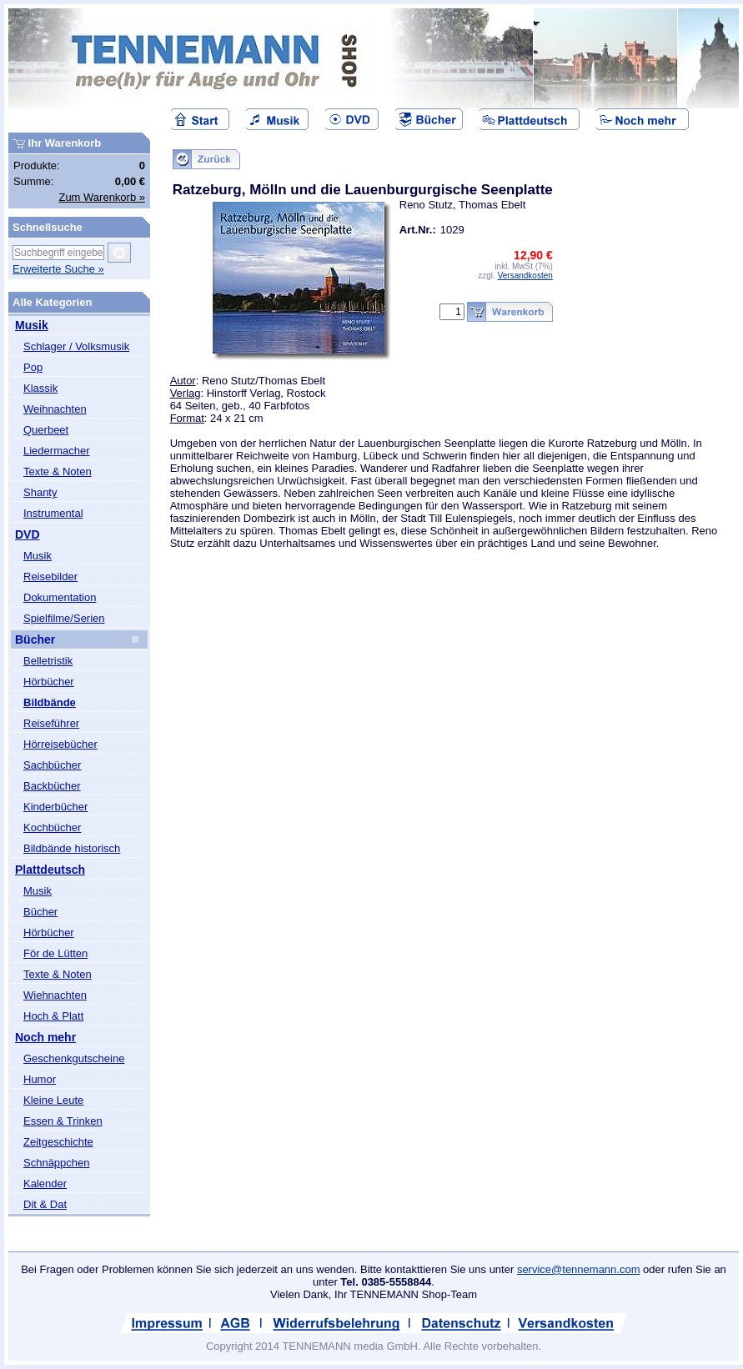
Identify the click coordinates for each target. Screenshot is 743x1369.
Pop (33, 367)
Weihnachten (55, 409)
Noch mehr (45, 1037)
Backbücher (52, 786)
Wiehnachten (55, 995)
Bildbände (49, 702)
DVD (27, 534)
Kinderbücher (55, 806)
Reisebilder (50, 576)
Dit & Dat (45, 1204)
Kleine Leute (53, 1100)
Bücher (35, 639)
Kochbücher (52, 827)
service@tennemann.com (578, 1269)
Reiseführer (51, 723)
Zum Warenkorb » (101, 197)
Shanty (40, 492)
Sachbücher (52, 765)
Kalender (45, 1183)
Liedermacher (56, 450)
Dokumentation (59, 597)
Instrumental (53, 513)
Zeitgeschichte (58, 1142)
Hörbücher (48, 681)
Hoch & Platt (53, 1016)
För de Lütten (55, 953)
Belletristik (48, 660)
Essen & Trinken (63, 1121)
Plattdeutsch (50, 869)
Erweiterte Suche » (58, 269)
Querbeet (45, 430)
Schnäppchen (56, 1162)
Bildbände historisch (71, 848)
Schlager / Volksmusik (76, 346)
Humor (39, 1079)
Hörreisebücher (60, 744)
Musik (31, 325)
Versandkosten (525, 275)
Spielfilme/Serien (64, 618)
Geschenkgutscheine (73, 1058)
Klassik (40, 388)
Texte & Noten (57, 471)
